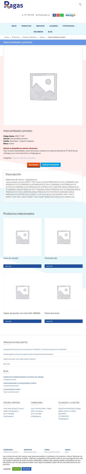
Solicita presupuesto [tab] (50, 165)
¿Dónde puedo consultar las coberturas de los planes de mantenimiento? (28, 354)
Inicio (14, 26)
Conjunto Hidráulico (30, 37)
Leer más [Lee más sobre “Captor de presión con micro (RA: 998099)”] (8, 321)
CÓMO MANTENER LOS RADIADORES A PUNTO (19, 383)
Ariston (42, 37)
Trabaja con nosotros (10, 452)
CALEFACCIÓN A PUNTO (11, 389)
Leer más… (7, 364)
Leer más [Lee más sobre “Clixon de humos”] (49, 321)
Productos (26, 26)
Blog (50, 32)
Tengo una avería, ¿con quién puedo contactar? (19, 359)
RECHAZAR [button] (26, 469)
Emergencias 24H (30, 452)
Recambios (38, 32)
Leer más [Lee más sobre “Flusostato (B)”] (49, 266)
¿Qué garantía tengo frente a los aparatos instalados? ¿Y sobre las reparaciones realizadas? (35, 349)
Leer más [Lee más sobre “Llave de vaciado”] (8, 266)
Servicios (40, 26)
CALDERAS (53, 26)
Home (6, 37)
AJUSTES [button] (7, 469)
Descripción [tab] (33, 165)
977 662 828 (29, 15)
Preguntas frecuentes (52, 452)
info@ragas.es (44, 15)
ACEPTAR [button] (17, 469)
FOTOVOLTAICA (68, 26)
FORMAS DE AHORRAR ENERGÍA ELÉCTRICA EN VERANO (23, 377)
